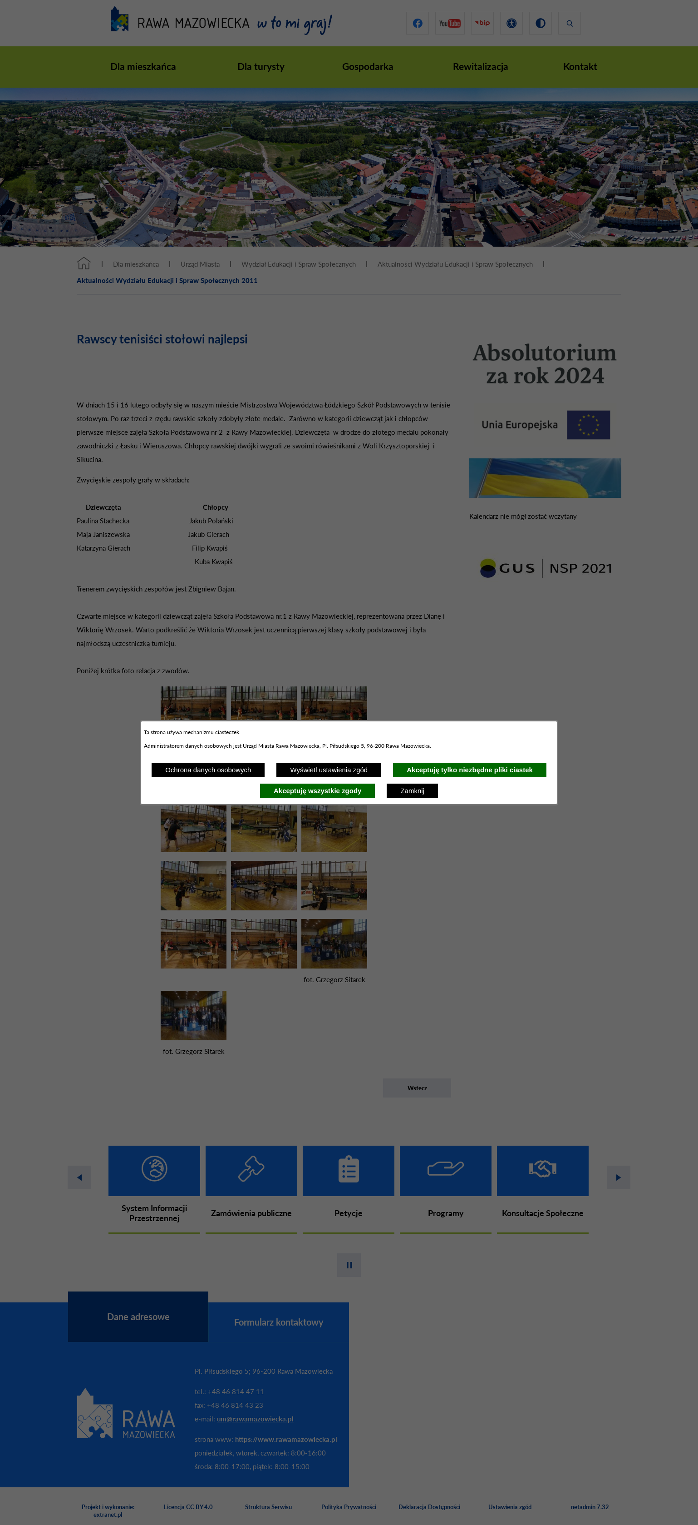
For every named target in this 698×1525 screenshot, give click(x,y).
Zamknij (412, 791)
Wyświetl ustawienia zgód (329, 770)
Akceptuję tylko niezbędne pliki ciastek (470, 770)
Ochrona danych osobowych (208, 770)
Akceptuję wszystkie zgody (317, 791)
